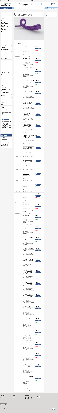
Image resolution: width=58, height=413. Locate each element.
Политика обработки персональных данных (34, 0)
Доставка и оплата (11, 0)
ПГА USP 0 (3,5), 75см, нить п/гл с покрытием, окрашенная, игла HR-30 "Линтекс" (28, 70)
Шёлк (3, 128)
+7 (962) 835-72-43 (33, 4)
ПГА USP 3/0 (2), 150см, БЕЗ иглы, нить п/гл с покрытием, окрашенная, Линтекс (28, 377)
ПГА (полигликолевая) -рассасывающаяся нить (5, 119)
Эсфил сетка (4, 129)
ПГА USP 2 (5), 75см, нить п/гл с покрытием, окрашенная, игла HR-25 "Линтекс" (28, 205)
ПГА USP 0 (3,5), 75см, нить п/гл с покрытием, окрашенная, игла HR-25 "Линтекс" (28, 59)
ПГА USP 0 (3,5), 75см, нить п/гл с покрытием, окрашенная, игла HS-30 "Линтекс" (28, 114)
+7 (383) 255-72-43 (33, 3)
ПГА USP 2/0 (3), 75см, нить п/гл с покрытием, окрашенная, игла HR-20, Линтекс (28, 343)
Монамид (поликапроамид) (6, 114)
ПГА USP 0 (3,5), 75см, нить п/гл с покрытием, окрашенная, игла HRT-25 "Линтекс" (28, 92)
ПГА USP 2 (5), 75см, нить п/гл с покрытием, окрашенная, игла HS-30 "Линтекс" (28, 238)
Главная (1, 0)
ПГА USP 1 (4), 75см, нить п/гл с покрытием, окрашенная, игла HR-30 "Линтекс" (28, 173)
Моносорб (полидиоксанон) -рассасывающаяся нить (6, 116)
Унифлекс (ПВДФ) (5, 123)
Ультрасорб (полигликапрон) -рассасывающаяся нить (6, 121)
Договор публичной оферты (22, 0)
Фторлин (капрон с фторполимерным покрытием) (6, 125)
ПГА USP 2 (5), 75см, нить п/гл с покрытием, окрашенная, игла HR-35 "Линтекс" (28, 227)
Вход (44, 3)
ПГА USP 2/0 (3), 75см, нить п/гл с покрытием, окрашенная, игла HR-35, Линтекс (28, 354)
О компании (5, 0)
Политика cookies (4, 147)
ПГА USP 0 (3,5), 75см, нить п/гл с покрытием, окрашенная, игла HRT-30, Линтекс (28, 103)
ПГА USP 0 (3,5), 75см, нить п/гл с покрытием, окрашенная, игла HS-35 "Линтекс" (28, 125)
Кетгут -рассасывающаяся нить (6, 112)
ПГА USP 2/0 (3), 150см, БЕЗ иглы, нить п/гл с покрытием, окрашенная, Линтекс (28, 260)
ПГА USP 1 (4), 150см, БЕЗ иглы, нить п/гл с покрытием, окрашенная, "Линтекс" (28, 136)
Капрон (3, 110)
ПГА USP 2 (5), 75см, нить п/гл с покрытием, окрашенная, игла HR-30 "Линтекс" (28, 216)
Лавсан (3, 113)
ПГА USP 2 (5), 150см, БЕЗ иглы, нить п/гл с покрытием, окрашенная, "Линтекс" (28, 194)
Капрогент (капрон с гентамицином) (5, 109)
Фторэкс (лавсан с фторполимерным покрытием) (6, 127)
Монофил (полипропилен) (6, 117)
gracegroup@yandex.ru (28, 399)
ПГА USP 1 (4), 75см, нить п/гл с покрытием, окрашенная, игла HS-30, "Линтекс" (28, 184)
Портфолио (14, 398)
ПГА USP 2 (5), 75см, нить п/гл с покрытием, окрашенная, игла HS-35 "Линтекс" (28, 249)
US (56, 0)
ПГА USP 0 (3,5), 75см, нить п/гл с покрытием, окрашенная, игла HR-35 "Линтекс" (28, 81)
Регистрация (44, 4)
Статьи (14, 397)
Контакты (16, 0)
